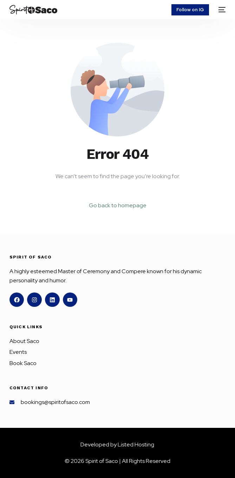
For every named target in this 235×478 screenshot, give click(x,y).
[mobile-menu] (221, 9)
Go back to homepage (117, 205)
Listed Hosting (136, 444)
